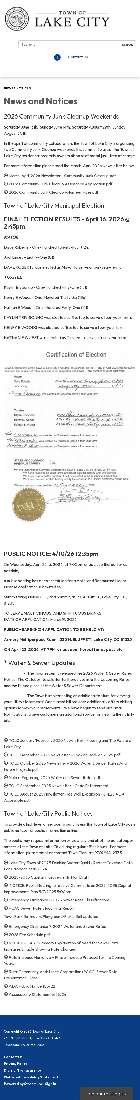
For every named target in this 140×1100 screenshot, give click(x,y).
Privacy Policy (15, 1064)
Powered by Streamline (23, 1084)
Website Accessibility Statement (31, 1077)
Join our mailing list (106, 1093)
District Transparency (22, 1070)
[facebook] (57, 59)
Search (127, 45)
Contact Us (78, 57)
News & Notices (17, 88)
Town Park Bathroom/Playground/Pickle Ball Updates (51, 916)
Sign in (50, 1084)
